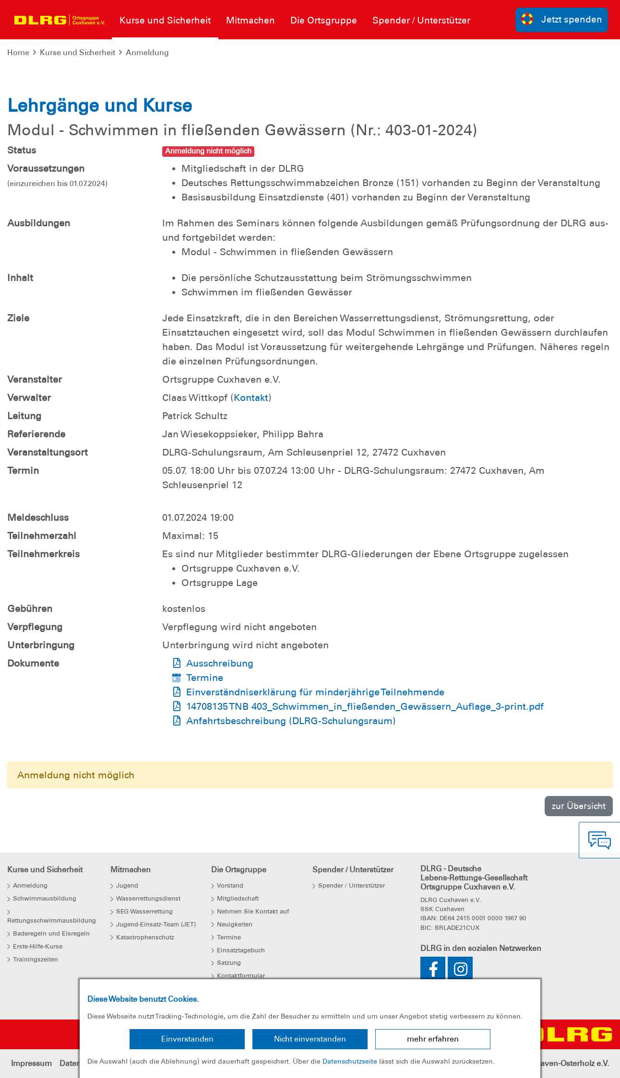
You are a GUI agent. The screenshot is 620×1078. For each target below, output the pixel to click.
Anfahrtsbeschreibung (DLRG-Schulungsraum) (291, 720)
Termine (204, 677)
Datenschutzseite (349, 1061)
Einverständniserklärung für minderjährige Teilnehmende (315, 692)
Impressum (31, 1063)
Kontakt (251, 397)
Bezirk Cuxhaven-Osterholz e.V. (553, 1063)
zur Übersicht (579, 806)
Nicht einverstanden (310, 1038)
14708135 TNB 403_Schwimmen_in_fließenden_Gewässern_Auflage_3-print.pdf (365, 706)
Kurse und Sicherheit (77, 52)
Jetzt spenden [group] (562, 19)
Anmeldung (147, 52)
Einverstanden (187, 1038)
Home (18, 52)
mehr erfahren (433, 1038)
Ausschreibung (219, 663)
